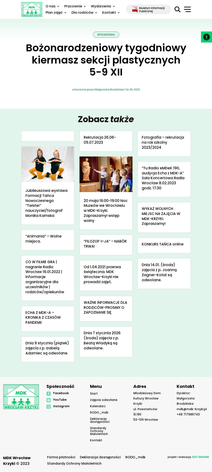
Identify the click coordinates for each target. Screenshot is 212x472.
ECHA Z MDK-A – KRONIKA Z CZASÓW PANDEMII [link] (43, 317)
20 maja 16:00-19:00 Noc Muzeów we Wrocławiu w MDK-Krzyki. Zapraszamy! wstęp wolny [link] (106, 210)
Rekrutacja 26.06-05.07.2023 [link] (100, 140)
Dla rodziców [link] (82, 13)
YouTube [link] (60, 400)
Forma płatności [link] (61, 458)
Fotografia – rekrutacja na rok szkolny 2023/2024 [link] (163, 142)
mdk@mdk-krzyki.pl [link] (192, 409)
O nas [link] (51, 7)
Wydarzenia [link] (101, 7)
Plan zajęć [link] (54, 13)
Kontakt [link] (109, 13)
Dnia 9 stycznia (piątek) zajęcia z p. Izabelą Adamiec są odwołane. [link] (47, 348)
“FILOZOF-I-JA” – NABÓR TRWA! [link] (105, 244)
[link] (206, 37)
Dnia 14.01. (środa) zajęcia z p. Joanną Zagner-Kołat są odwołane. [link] (159, 272)
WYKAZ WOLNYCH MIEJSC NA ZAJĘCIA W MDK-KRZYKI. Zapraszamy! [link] (161, 216)
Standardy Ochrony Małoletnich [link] (99, 431)
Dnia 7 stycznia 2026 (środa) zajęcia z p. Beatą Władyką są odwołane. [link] (102, 340)
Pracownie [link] (73, 7)
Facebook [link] (61, 393)
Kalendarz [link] (98, 406)
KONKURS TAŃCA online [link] (163, 244)
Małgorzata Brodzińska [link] (109, 89)
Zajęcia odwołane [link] (103, 400)
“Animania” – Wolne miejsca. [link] (43, 239)
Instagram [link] (61, 406)
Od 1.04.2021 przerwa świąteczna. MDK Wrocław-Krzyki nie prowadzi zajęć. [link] (102, 274)
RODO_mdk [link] (99, 413)
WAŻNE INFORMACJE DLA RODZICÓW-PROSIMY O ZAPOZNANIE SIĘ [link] (105, 307)
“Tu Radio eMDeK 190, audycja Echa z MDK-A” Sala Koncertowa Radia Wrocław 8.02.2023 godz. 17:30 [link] (163, 178)
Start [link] (94, 394)
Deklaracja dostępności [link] (99, 420)
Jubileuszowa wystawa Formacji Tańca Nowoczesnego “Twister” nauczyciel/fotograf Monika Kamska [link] (46, 203)
